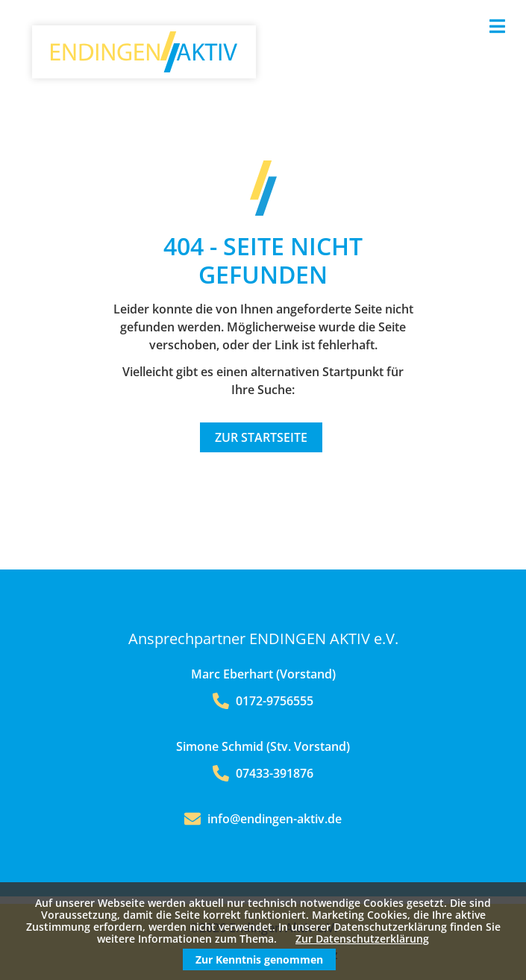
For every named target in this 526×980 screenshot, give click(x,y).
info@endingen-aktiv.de (274, 819)
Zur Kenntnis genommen (259, 959)
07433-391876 (263, 773)
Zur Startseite (261, 437)
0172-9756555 (263, 701)
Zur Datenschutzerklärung (362, 938)
